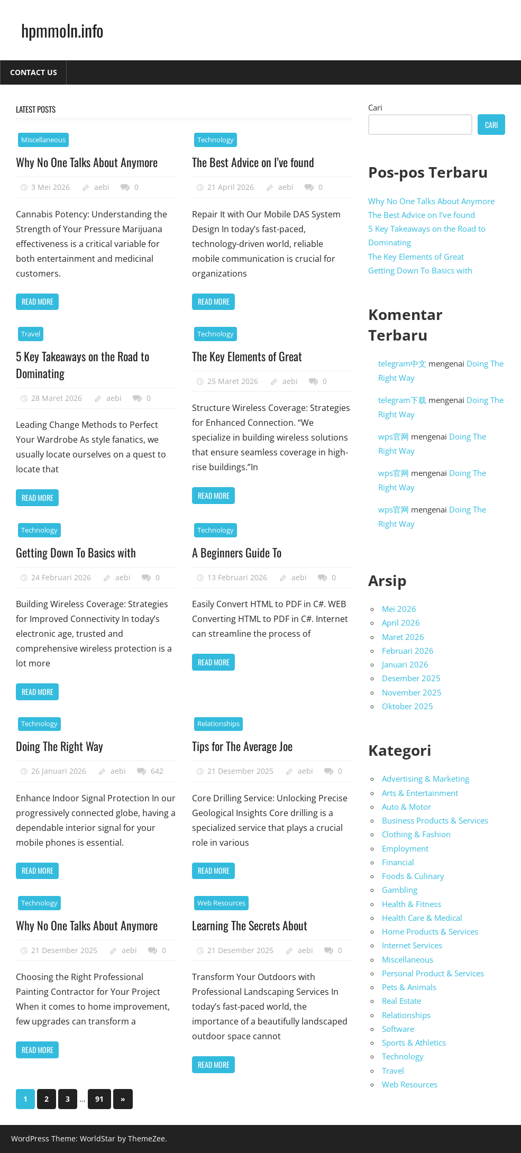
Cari (375, 107)
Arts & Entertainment (420, 793)
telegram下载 (402, 400)
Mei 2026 (399, 608)
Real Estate (401, 1000)
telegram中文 (402, 363)
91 (99, 1099)
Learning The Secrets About (249, 925)
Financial (398, 862)
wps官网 (393, 436)
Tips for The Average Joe (242, 745)
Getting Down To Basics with (76, 552)
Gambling (399, 889)
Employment (405, 848)
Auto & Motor (406, 806)
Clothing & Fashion (416, 834)
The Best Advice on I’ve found (253, 161)
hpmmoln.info (62, 29)
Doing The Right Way (59, 745)
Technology (215, 139)
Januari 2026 (405, 664)
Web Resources (221, 903)
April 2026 (401, 622)
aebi (101, 187)
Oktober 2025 (407, 706)
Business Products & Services (435, 820)
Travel (30, 333)
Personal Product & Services (433, 973)
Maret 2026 (403, 637)
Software (398, 1028)
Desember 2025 (411, 678)
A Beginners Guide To (236, 552)
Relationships (218, 723)
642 (157, 771)
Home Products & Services (430, 931)
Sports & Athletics (414, 1042)
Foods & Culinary (413, 876)
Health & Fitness (411, 904)
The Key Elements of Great (247, 355)
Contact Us (33, 72)
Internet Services (412, 945)
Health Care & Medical (422, 917)
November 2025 (412, 692)
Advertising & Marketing (425, 778)
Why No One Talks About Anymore (87, 161)
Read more (37, 301)
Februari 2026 (408, 650)
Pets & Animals (409, 987)
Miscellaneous (43, 139)
